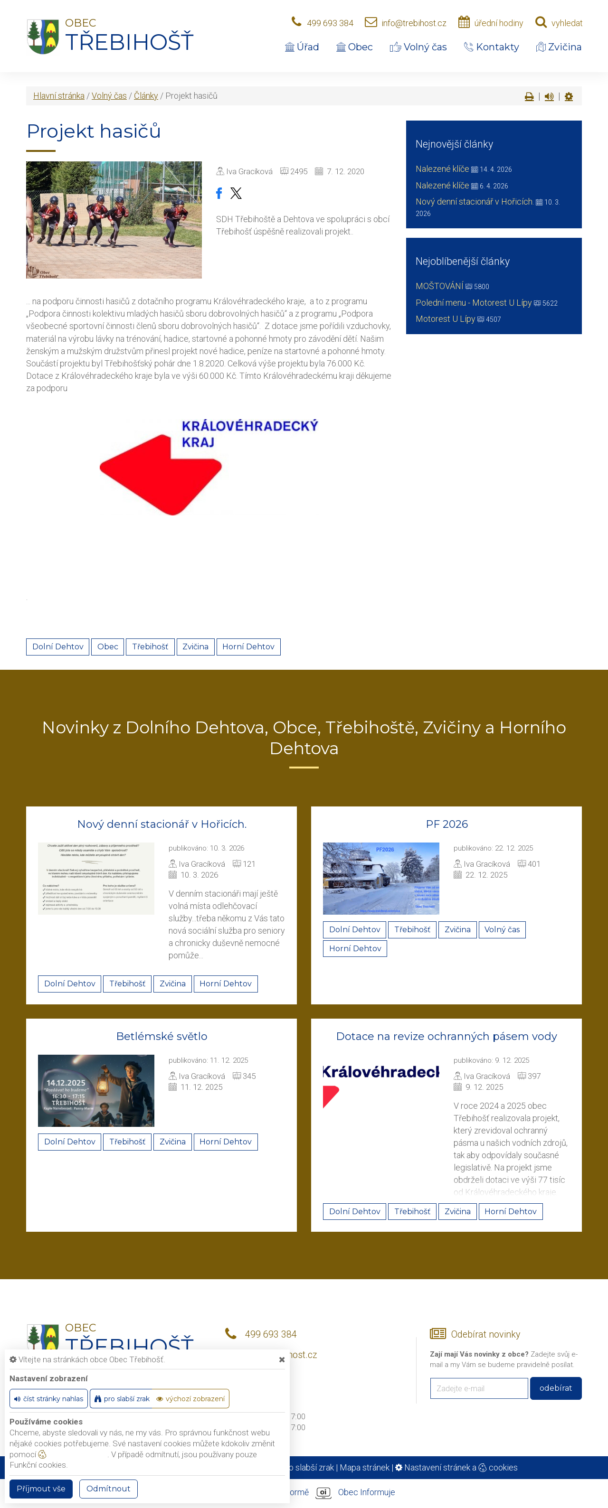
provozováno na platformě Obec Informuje (304, 1493)
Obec (354, 47)
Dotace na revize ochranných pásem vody (446, 1036)
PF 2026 (447, 824)
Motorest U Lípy (445, 319)
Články (146, 96)
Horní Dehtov (248, 646)
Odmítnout (108, 1488)
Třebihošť (150, 646)
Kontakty (491, 47)
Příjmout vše (41, 1488)
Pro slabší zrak (307, 1467)
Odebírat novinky (485, 1334)
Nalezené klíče (442, 169)
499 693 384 (330, 23)
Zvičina (559, 47)
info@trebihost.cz (413, 23)
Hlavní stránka (59, 96)
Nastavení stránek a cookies (456, 1467)
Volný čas (418, 47)
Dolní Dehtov (58, 646)
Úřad (302, 47)
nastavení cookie (72, 1454)
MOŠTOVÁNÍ (440, 286)
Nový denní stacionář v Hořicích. (475, 201)
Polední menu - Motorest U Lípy (474, 303)
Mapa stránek (365, 1467)
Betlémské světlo (162, 1036)
